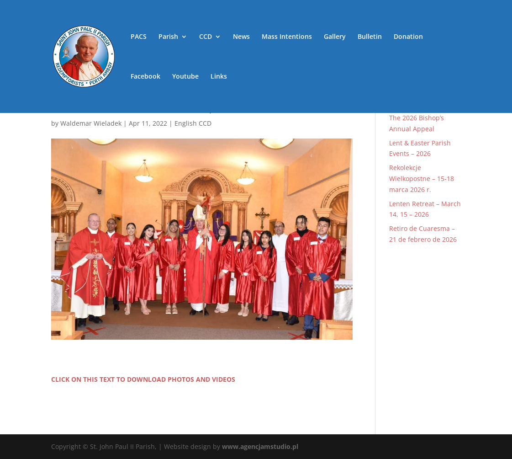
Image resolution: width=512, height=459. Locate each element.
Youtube (185, 76)
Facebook (145, 76)
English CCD (192, 123)
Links (219, 76)
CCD (205, 37)
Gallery (335, 37)
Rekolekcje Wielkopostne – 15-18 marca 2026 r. (421, 178)
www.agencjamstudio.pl (260, 446)
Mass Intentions (287, 37)
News (241, 37)
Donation (408, 37)
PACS (139, 37)
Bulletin (370, 37)
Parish (168, 37)
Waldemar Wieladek (90, 123)
